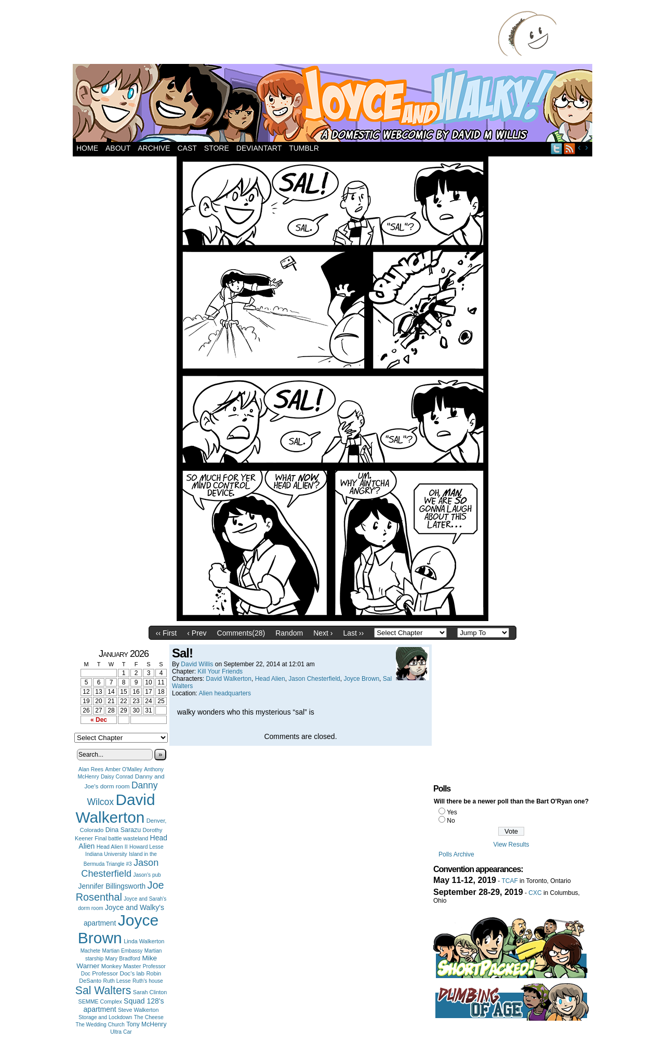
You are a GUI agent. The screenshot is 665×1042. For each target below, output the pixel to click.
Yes (452, 812)
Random (289, 633)
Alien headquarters (224, 693)
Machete (91, 951)
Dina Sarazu (123, 830)
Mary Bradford (123, 958)
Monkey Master (121, 966)
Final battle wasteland (121, 838)
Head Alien (270, 678)
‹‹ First (166, 633)
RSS (569, 148)
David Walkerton (115, 808)
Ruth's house (147, 981)
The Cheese (149, 1017)
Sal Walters (103, 990)
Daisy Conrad (117, 777)
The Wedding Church (100, 1024)
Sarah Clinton (150, 992)
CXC (534, 892)
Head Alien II (112, 846)
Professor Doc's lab (118, 973)
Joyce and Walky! (334, 104)
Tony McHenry (146, 1024)
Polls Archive (456, 854)
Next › (322, 633)
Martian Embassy (122, 951)
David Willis (197, 664)
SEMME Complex (100, 1001)
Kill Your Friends (220, 671)
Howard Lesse (146, 847)
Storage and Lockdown (105, 1017)
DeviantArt (259, 148)
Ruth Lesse (117, 981)
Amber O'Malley (123, 769)
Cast (186, 148)
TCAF (509, 881)
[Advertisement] (288, 33)
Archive (154, 148)
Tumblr (304, 148)
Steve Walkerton (138, 1010)
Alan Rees (90, 769)
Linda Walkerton (144, 941)
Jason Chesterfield (119, 868)
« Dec (98, 719)
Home (87, 148)
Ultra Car (121, 1032)
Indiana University (106, 854)
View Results (511, 844)
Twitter (556, 148)
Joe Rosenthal (120, 891)
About (117, 148)
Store (216, 148)
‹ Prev (196, 633)
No (451, 820)
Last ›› (353, 633)
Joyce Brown (118, 929)
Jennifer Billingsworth (112, 886)
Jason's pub (147, 875)
